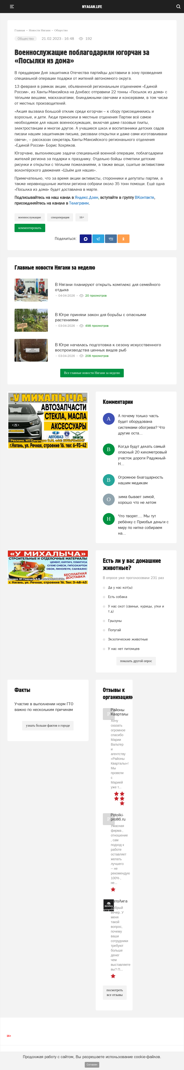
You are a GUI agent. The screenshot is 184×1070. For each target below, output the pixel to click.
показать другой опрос (136, 661)
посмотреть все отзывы (115, 992)
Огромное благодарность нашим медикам (140, 480)
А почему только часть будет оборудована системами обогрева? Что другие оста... (141, 424)
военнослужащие (29, 217)
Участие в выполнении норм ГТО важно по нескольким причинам (44, 706)
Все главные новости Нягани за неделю (92, 373)
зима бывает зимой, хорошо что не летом (137, 499)
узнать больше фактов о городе (48, 725)
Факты (22, 690)
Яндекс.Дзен (86, 197)
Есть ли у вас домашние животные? (132, 564)
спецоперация (60, 217)
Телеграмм (79, 203)
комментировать (29, 228)
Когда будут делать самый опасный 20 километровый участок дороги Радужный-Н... (142, 455)
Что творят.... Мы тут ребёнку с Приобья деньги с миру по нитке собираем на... (143, 525)
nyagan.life (92, 7)
